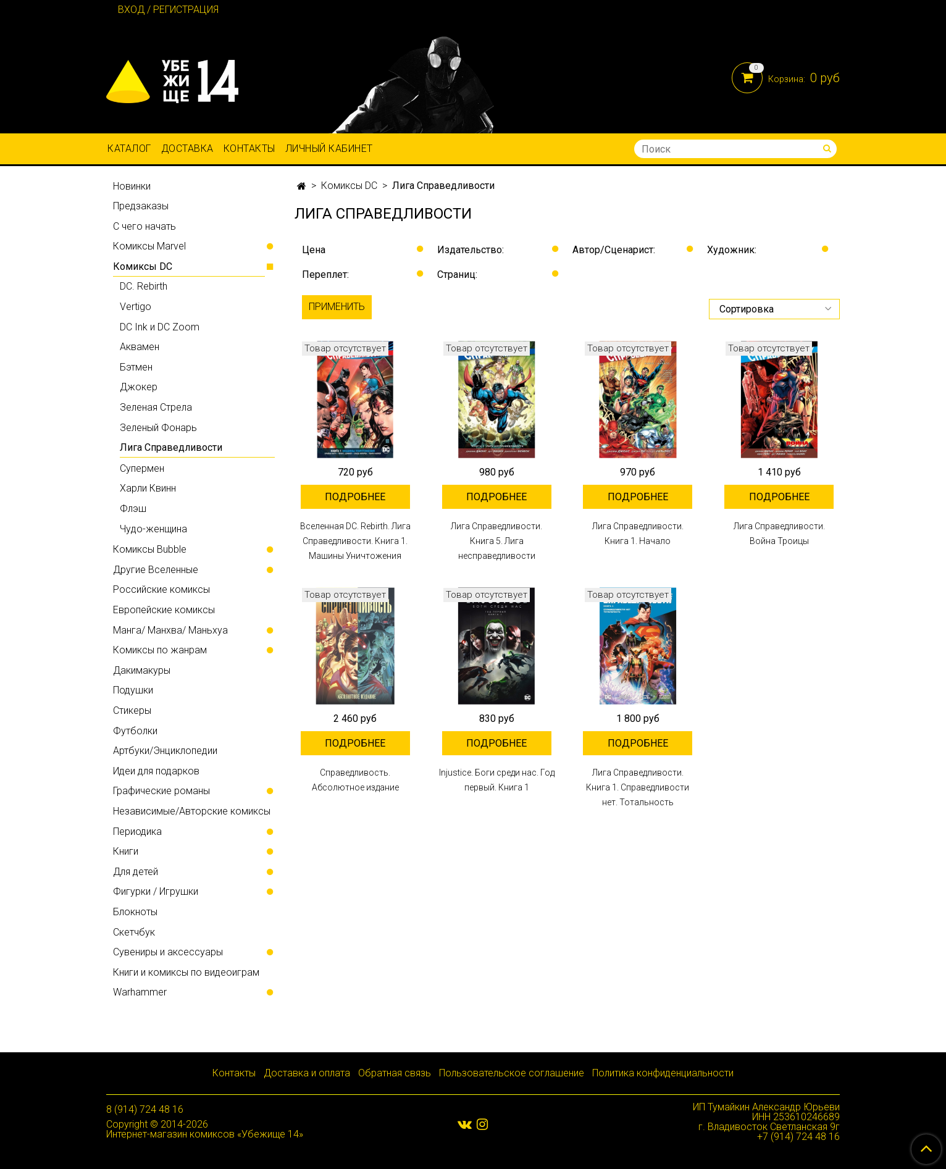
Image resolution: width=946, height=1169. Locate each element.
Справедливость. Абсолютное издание (355, 780)
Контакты (249, 148)
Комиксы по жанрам (160, 650)
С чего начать (144, 226)
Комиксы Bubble (149, 549)
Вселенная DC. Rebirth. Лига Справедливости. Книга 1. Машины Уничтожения (355, 541)
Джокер (138, 387)
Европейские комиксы (164, 610)
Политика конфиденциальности (663, 1073)
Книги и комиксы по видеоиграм (186, 972)
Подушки (133, 690)
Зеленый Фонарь (158, 428)
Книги (125, 851)
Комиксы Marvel (149, 246)
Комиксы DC (349, 185)
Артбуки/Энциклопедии (165, 750)
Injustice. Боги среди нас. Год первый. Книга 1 (497, 780)
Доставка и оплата (307, 1073)
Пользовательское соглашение (511, 1073)
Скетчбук (134, 932)
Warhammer (140, 992)
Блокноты (135, 912)
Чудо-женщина (153, 529)
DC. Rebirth (143, 286)
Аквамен (139, 347)
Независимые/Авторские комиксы (191, 811)
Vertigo (135, 306)
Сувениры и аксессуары (168, 952)
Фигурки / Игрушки (155, 891)
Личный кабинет (329, 148)
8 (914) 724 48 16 (144, 1109)
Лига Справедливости (171, 447)
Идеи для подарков (156, 771)
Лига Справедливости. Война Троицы (779, 533)
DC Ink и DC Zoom (159, 327)
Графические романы (161, 791)
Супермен (142, 468)
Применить (337, 306)
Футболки (135, 731)
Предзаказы (141, 206)
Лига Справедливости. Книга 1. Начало (638, 533)
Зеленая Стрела (156, 407)
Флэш (133, 508)
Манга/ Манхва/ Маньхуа (170, 630)
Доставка (187, 148)
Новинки (132, 186)
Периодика (137, 831)
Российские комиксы (161, 589)
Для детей (135, 872)
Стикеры (132, 710)
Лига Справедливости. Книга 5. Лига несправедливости (496, 541)
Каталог (129, 148)
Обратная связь (394, 1073)
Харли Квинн (148, 488)
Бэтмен (136, 367)
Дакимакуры (141, 670)
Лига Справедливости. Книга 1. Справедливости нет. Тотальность (637, 787)
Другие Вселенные (155, 570)
